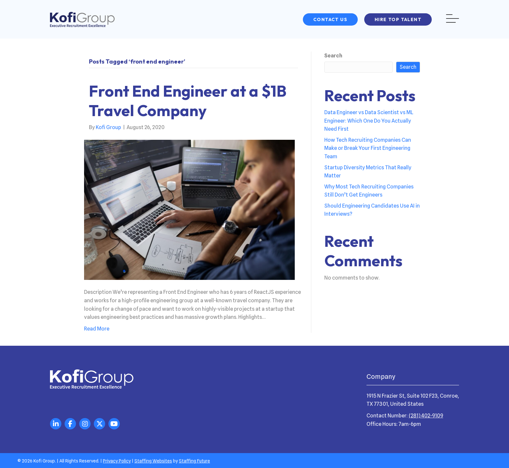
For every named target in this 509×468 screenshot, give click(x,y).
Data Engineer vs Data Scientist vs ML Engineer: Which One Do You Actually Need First (368, 120)
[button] (330, 19)
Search (333, 56)
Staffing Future (194, 460)
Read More (96, 329)
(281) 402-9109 (426, 416)
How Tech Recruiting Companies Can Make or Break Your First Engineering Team (367, 148)
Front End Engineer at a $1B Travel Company (188, 100)
